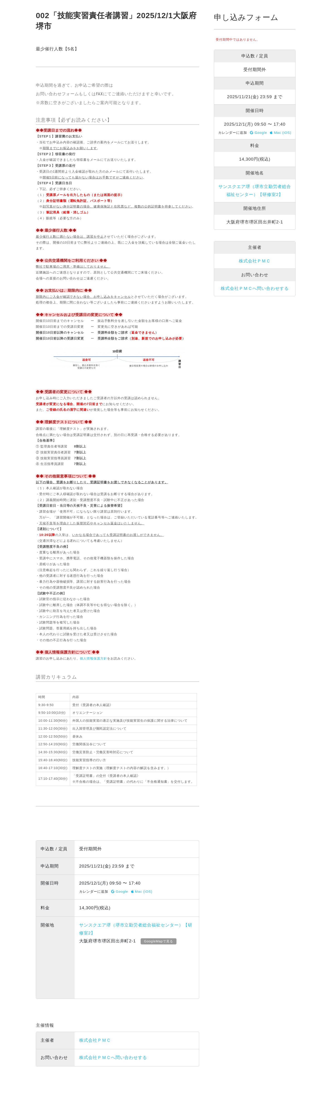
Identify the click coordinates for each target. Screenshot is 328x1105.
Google (119, 891)
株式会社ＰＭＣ (95, 1040)
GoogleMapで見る (159, 941)
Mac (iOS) (141, 891)
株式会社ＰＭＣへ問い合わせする (113, 1057)
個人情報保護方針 (93, 658)
